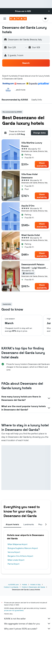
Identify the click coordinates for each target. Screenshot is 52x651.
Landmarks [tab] (28, 524)
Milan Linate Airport (16, 560)
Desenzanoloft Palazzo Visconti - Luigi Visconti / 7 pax (34, 266)
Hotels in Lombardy (11, 587)
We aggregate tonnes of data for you (27, 623)
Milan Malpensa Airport (17, 544)
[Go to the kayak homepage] (18, 18)
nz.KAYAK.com (13, 584)
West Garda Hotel (30, 235)
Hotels (24, 584)
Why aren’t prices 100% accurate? (27, 628)
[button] (49, 11)
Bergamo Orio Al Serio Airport (20, 556)
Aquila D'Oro (27, 205)
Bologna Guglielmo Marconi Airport (23, 548)
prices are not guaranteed (13, 610)
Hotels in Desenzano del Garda (33, 587)
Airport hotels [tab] (12, 524)
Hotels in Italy (35, 584)
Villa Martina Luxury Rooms (31, 144)
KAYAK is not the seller (27, 618)
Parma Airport (13, 564)
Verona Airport (14, 552)
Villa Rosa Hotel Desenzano (29, 176)
